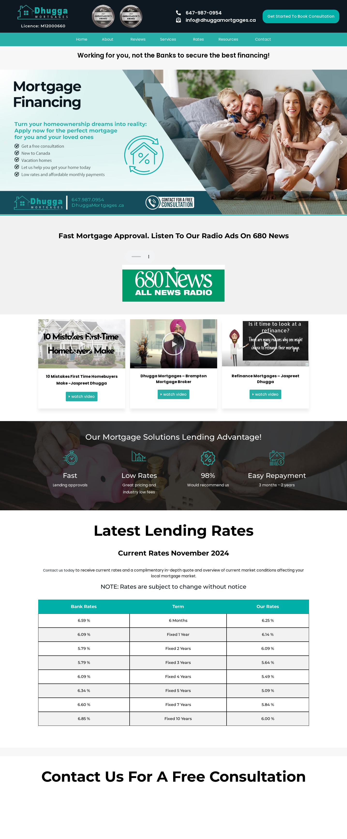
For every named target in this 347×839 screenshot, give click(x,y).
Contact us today (58, 568)
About (107, 38)
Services (168, 38)
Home (81, 38)
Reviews (138, 38)
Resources (228, 38)
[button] (301, 16)
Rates (198, 38)
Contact (263, 38)
